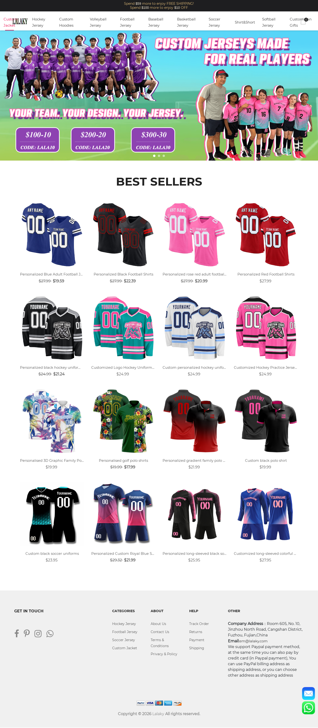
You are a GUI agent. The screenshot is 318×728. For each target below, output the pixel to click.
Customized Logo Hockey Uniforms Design (123, 367)
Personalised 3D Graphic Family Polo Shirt (52, 460)
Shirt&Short (245, 22)
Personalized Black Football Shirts (123, 274)
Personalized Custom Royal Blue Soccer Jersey (123, 553)
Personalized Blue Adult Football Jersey (52, 274)
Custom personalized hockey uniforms (195, 367)
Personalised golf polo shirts (123, 460)
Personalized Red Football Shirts (266, 274)
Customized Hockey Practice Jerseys (266, 367)
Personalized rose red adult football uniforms (195, 274)
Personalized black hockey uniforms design (52, 367)
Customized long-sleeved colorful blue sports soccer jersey (266, 553)
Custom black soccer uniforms (52, 553)
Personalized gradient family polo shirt (195, 460)
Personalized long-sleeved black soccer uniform (195, 553)
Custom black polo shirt (266, 460)
